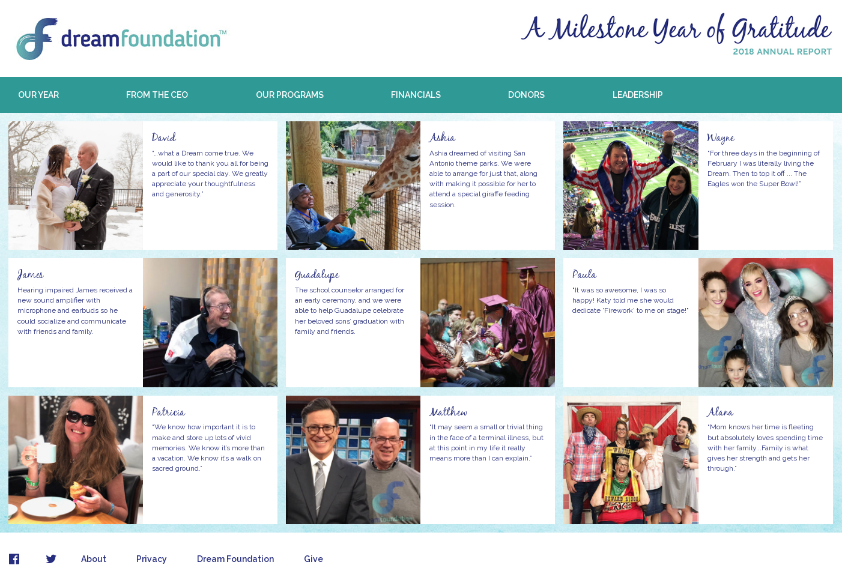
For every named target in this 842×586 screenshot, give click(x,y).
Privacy (151, 559)
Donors (526, 95)
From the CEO (157, 95)
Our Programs (290, 95)
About (93, 559)
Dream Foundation (235, 559)
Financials (416, 95)
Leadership (638, 95)
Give (313, 559)
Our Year (38, 95)
